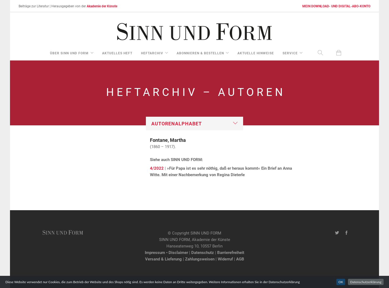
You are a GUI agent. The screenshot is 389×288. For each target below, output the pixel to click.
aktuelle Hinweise (255, 53)
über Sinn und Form (69, 53)
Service (290, 53)
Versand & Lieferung (163, 259)
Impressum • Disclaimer (166, 252)
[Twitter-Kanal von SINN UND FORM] (337, 233)
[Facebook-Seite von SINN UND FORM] (346, 233)
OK (340, 282)
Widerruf (225, 259)
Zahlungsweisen (199, 259)
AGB (240, 259)
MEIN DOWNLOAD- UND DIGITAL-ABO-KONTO (336, 6)
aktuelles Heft (117, 53)
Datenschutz (202, 252)
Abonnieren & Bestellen (200, 53)
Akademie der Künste (102, 6)
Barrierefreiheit (230, 252)
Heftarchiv (152, 53)
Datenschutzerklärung (365, 282)
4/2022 (157, 168)
